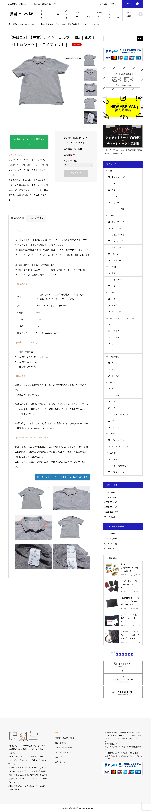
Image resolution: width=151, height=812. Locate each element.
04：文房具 (111, 292)
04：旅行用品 (113, 376)
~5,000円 (112, 492)
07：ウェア (111, 382)
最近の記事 (113, 558)
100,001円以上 (109, 517)
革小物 (41, 14)
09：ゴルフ (111, 453)
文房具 (66, 14)
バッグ (50, 14)
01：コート (112, 389)
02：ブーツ (112, 183)
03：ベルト (112, 286)
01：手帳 (112, 299)
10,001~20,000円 (110, 502)
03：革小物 (111, 267)
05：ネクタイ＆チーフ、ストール (120, 318)
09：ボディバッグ (115, 260)
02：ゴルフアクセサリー (118, 466)
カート (134, 3)
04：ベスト (112, 408)
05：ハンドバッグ (115, 241)
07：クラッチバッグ (116, 248)
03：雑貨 (112, 369)
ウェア (109, 14)
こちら (24, 457)
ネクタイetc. (77, 14)
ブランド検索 (129, 14)
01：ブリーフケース (116, 222)
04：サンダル (113, 196)
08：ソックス (112, 434)
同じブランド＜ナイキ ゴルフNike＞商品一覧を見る (62, 472)
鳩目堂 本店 (20, 14)
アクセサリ (99, 14)
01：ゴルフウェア (115, 459)
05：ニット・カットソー (118, 414)
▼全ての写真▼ (36, 214)
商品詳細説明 (17, 214)
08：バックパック (115, 254)
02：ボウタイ (113, 331)
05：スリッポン (114, 203)
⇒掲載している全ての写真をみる (31, 139)
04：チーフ (112, 344)
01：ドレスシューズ (116, 177)
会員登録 (103, 4)
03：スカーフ (113, 337)
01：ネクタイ (113, 325)
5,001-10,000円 (110, 539)
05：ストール (113, 350)
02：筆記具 (112, 305)
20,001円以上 (108, 548)
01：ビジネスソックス (117, 440)
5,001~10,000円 (110, 497)
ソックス (88, 14)
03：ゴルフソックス (116, 472)
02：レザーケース (115, 280)
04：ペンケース (114, 312)
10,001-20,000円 (110, 544)
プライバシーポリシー (63, 752)
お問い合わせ (60, 762)
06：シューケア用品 (116, 209)
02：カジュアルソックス (118, 446)
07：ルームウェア (115, 427)
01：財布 (112, 273)
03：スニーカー (114, 190)
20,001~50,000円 (110, 507)
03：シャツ (112, 402)
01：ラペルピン (114, 363)
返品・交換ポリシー (62, 743)
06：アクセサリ (112, 357)
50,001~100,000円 (111, 512)
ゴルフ (118, 14)
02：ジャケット (114, 395)
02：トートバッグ (115, 228)
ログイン (114, 4)
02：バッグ (111, 216)
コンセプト (59, 757)
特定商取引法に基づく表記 (64, 738)
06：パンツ (112, 421)
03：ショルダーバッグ (117, 235)
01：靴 (109, 171)
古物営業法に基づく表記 (64, 747)
